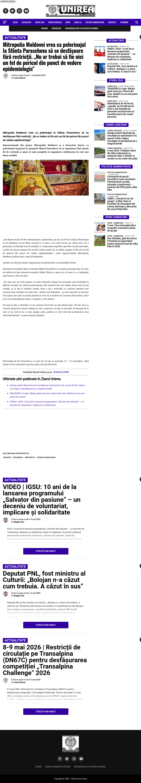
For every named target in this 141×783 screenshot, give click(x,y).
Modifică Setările (8, 1)
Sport (67, 22)
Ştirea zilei (39, 22)
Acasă (15, 22)
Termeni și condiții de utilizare (57, 766)
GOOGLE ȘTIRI (61, 371)
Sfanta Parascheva (47, 457)
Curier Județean (55, 22)
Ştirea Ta (78, 22)
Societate (112, 22)
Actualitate (26, 22)
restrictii (30, 457)
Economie (124, 22)
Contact (44, 28)
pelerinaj (18, 457)
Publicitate (56, 28)
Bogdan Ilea (19, 522)
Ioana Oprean (20, 78)
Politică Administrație (95, 22)
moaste (7, 457)
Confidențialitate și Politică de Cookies (81, 28)
